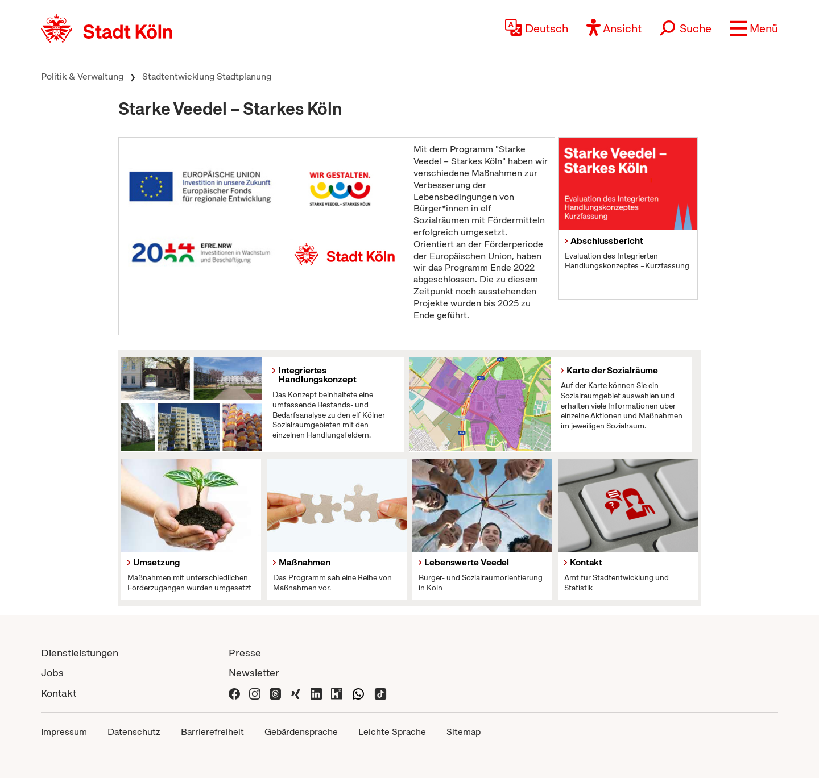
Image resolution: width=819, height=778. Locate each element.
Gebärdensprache (301, 732)
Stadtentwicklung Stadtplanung (206, 76)
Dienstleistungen (79, 652)
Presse (245, 652)
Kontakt (58, 693)
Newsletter (254, 672)
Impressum (64, 732)
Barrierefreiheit (212, 732)
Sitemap (463, 732)
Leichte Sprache (392, 732)
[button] (754, 28)
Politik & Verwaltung (82, 76)
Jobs (52, 672)
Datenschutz (133, 732)
